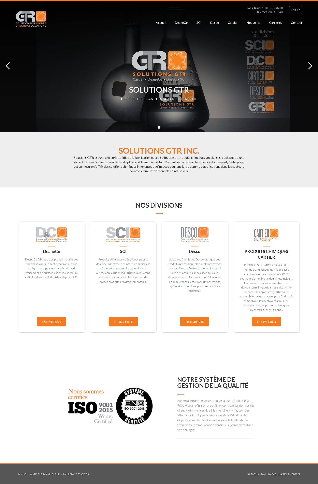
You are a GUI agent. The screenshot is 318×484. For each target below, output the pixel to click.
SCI (199, 22)
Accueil (161, 22)
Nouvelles (253, 22)
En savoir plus (51, 321)
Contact (296, 22)
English (295, 9)
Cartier (233, 22)
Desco (214, 22)
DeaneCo (181, 22)
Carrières (275, 22)
